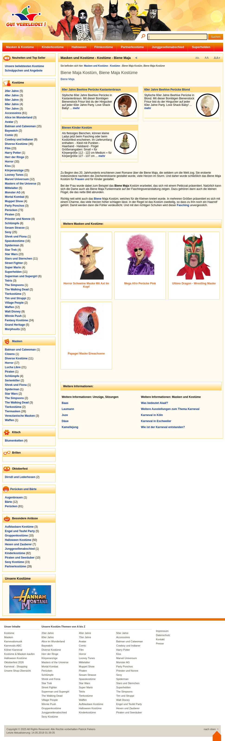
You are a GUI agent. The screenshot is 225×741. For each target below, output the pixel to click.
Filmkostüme (103, 47)
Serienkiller (12, 380)
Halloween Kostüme (18, 540)
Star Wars (11, 254)
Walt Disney (13, 311)
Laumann (68, 409)
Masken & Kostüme (20, 47)
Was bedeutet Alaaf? (154, 403)
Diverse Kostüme (16, 144)
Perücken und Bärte (23, 489)
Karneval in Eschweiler (156, 421)
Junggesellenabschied (168, 47)
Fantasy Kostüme (16, 320)
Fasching (183, 205)
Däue (65, 421)
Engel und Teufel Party (20, 531)
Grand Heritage (15, 324)
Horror (9, 161)
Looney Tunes (14, 174)
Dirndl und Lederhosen (20, 477)
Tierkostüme (13, 294)
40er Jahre (12, 95)
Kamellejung (70, 427)
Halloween (79, 47)
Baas (65, 403)
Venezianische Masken (20, 415)
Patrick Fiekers (86, 729)
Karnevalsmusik (13, 641)
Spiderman (12, 245)
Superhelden (201, 47)
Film (8, 148)
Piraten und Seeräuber (20, 557)
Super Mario (13, 267)
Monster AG (13, 192)
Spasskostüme (15, 241)
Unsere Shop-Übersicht (17, 670)
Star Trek (11, 249)
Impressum (162, 631)
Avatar (9, 122)
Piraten (9, 214)
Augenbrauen (14, 497)
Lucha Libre (13, 367)
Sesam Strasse (15, 227)
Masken (17, 341)
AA (207, 57)
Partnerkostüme (132, 47)
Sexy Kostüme (14, 562)
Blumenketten (14, 440)
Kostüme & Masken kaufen (19, 654)
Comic (9, 135)
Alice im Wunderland (18, 117)
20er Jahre (12, 91)
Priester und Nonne (18, 219)
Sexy (8, 232)
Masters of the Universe (20, 183)
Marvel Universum (17, 179)
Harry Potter (13, 152)
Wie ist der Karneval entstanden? (163, 427)
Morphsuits (12, 329)
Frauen (79, 179)
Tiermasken (12, 411)
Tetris (8, 280)
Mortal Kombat (14, 196)
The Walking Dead (17, 289)
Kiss (8, 166)
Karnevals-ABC (13, 645)
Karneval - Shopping (15, 666)
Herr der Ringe (14, 157)
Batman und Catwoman (20, 126)
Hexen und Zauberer (18, 544)
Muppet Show (14, 201)
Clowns (10, 354)
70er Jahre (12, 108)
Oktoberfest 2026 (14, 662)
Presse (160, 643)
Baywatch (11, 130)
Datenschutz (163, 635)
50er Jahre (12, 99)
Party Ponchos (14, 205)
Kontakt (160, 639)
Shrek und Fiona (16, 236)
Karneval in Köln (152, 415)
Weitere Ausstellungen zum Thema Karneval (170, 409)
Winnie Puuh (13, 316)
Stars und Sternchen (18, 258)
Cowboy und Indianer (19, 139)
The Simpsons (14, 285)
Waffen (9, 307)
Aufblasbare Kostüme (19, 526)
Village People (14, 302)
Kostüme (9, 633)
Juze (65, 415)
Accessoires (13, 113)
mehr (76, 108)
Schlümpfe (12, 223)
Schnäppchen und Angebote (23, 70)
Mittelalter (11, 188)
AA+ (217, 58)
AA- (197, 58)
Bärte (8, 502)
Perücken (11, 210)
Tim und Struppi (15, 298)
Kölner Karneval (13, 649)
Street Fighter (14, 263)
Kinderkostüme (53, 47)
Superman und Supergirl (21, 276)
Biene (97, 198)
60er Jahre (12, 104)
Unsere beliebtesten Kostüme (24, 66)
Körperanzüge (14, 170)
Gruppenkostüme (16, 535)
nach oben (210, 729)
